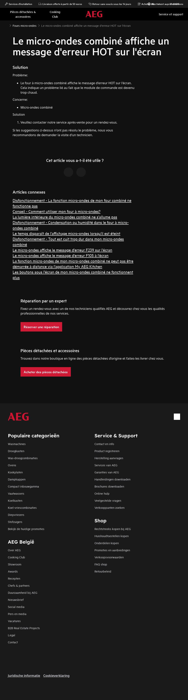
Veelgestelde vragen (107, 500)
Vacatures (14, 621)
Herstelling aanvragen (108, 458)
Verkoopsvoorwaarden (109, 557)
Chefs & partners (19, 585)
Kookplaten (15, 472)
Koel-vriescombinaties (22, 507)
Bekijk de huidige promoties (26, 529)
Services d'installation (18, 4)
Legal (11, 635)
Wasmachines (17, 444)
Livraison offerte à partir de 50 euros (60, 4)
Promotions (174, 4)
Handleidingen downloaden (112, 479)
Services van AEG (105, 465)
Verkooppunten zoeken (109, 507)
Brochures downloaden (109, 486)
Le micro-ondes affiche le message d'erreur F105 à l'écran (60, 255)
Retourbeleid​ (102, 571)
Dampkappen (16, 479)
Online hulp (101, 493)
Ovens (12, 465)
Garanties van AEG (106, 472)
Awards (13, 571)
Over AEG (14, 550)
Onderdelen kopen (106, 543)
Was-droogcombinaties (23, 458)
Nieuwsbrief (16, 599)
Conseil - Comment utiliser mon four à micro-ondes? (56, 211)
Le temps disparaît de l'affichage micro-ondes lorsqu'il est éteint (66, 233)
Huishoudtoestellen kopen (111, 536)
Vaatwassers (16, 493)
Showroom (14, 564)
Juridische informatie (24, 675)
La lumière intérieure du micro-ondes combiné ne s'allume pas (65, 216)
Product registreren (106, 451)
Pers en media (17, 614)
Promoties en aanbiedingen (112, 550)
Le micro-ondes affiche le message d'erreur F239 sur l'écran (62, 249)
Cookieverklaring (56, 675)
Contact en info (104, 444)
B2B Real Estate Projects (24, 628)
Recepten (14, 578)
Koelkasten (15, 500)
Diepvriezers (16, 514)
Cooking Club (16, 557)
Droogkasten (16, 451)
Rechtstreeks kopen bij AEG (112, 529)
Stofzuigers (15, 522)
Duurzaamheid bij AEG (22, 592)
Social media (16, 607)
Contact (13, 642)
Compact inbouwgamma (23, 486)
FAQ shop (100, 564)
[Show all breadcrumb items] (6, 25)
